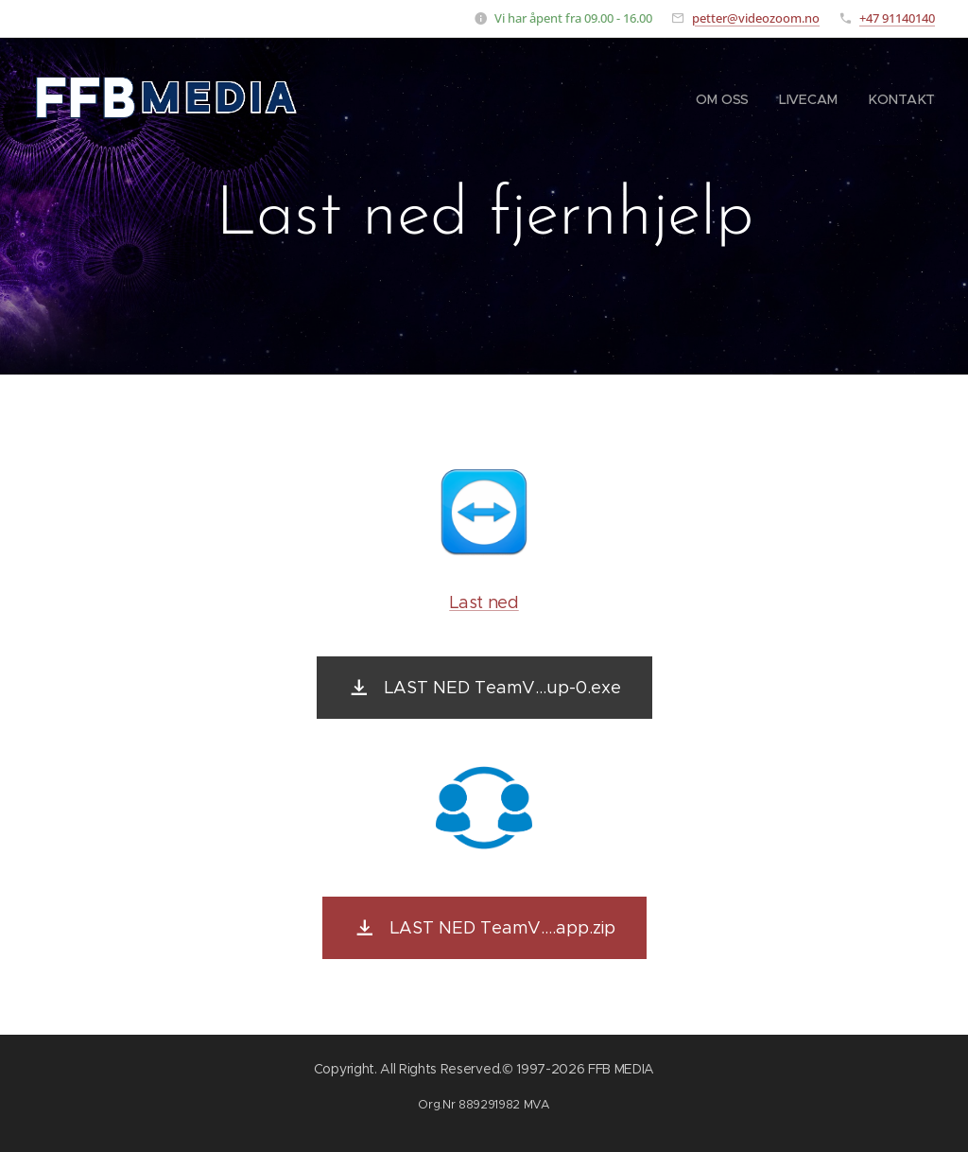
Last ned (483, 602)
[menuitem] (728, 99)
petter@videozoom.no (756, 17)
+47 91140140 (897, 17)
